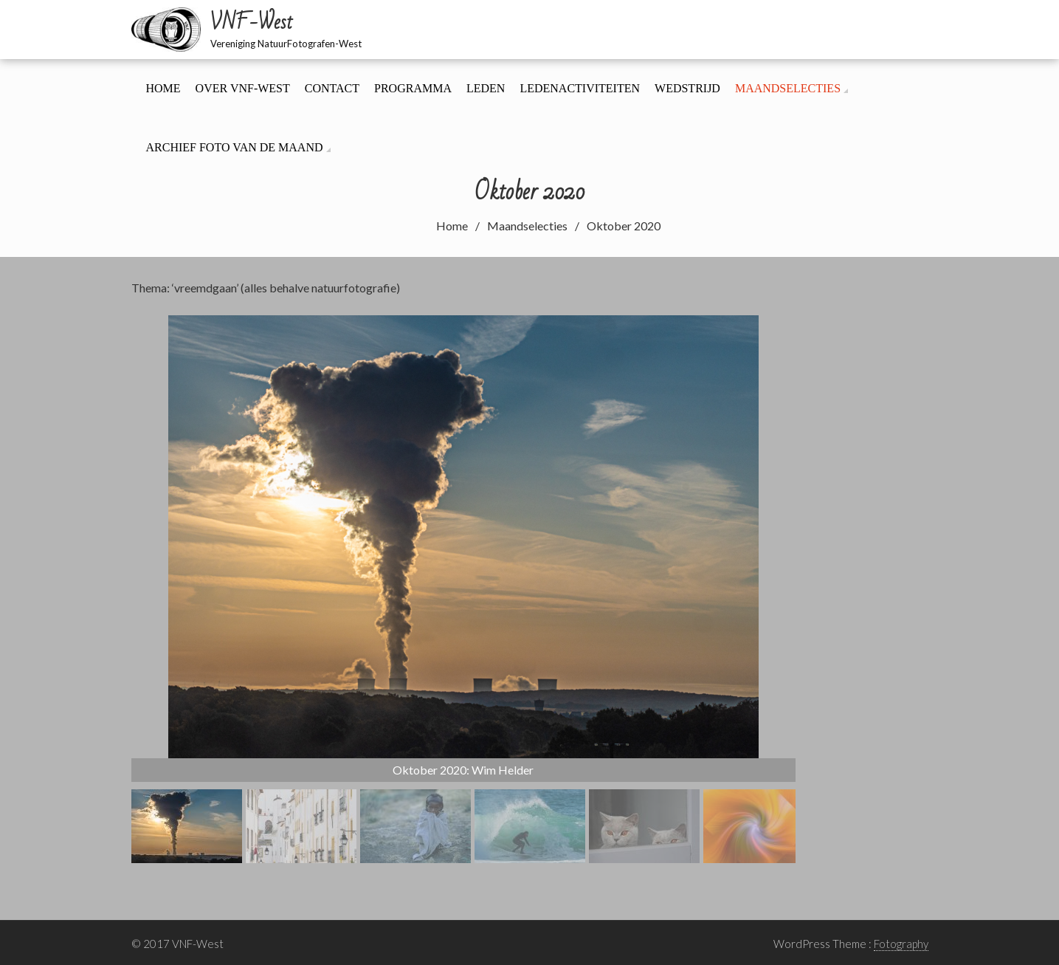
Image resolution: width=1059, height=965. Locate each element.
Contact (332, 88)
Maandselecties (788, 88)
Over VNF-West (243, 88)
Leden (485, 88)
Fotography (901, 943)
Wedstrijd (687, 88)
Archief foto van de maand (234, 147)
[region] (463, 589)
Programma (413, 88)
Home (163, 88)
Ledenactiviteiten (580, 88)
